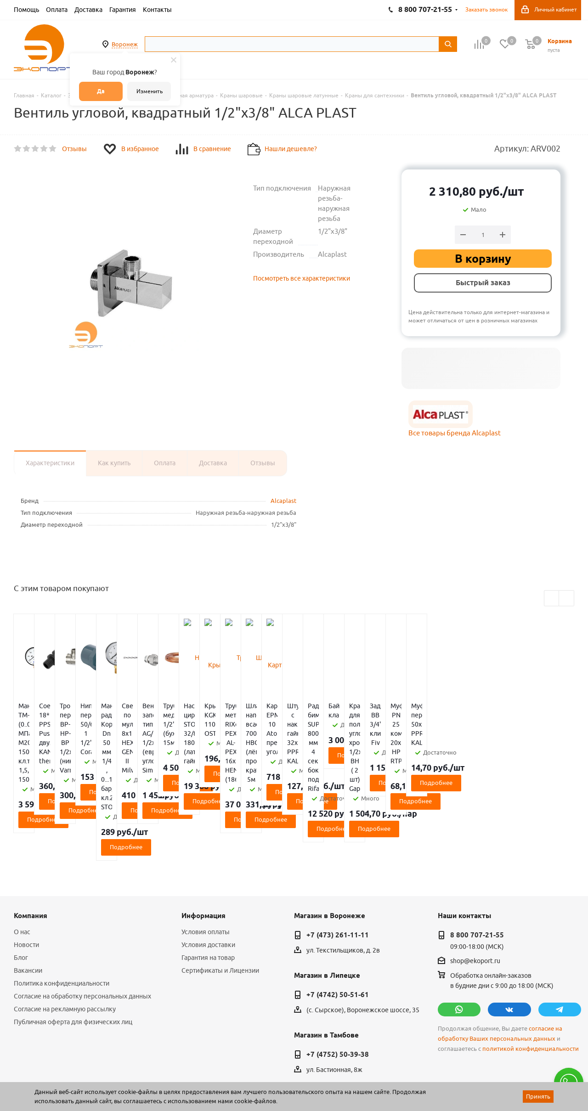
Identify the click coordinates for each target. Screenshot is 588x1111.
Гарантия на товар (208, 884)
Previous (552, 599)
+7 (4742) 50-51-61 (337, 921)
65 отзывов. (129, 1080)
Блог (21, 884)
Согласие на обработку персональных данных (82, 922)
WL (77, 1070)
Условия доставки (208, 871)
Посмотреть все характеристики (301, 278)
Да (101, 91)
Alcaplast (283, 500)
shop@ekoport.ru (475, 887)
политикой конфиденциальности (530, 975)
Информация (203, 842)
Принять (538, 1096)
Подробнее (60, 764)
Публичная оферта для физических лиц (73, 948)
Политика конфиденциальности (61, 910)
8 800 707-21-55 (477, 861)
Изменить (149, 91)
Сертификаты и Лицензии (220, 897)
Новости (26, 871)
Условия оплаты (205, 858)
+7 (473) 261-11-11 (337, 861)
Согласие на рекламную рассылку (65, 935)
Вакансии (28, 897)
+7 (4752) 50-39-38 (337, 981)
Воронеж (125, 44)
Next (566, 599)
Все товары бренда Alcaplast (454, 433)
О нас (22, 858)
